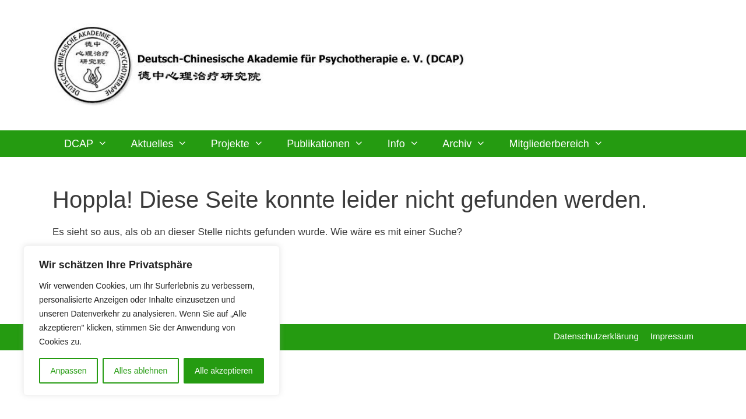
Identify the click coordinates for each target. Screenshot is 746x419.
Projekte (243, 143)
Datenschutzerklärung (596, 336)
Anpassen (68, 370)
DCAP (91, 143)
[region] (151, 321)
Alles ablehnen (140, 370)
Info (409, 143)
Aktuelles (165, 143)
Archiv (469, 143)
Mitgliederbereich (562, 143)
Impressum (672, 336)
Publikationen (331, 143)
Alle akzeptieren (224, 370)
